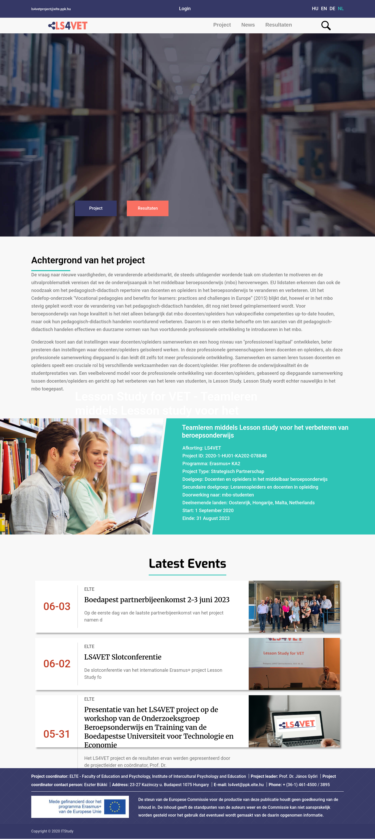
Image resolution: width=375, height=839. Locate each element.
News (248, 25)
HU (315, 8)
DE (332, 8)
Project (222, 25)
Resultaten (278, 25)
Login (185, 8)
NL (341, 8)
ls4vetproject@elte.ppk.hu (51, 9)
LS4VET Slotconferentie (129, 657)
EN (324, 8)
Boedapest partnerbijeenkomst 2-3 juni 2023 (158, 600)
